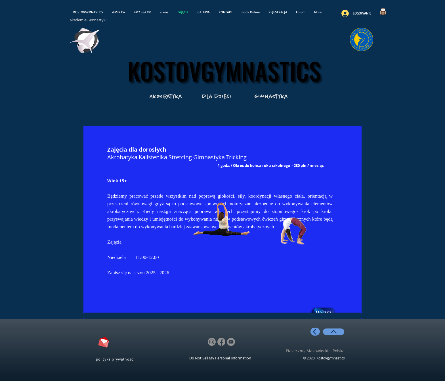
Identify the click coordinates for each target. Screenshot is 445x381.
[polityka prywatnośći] (115, 359)
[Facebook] (221, 342)
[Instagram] (212, 342)
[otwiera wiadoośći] (85, 42)
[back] (315, 332)
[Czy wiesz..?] (383, 11)
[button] (277, 12)
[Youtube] (231, 342)
